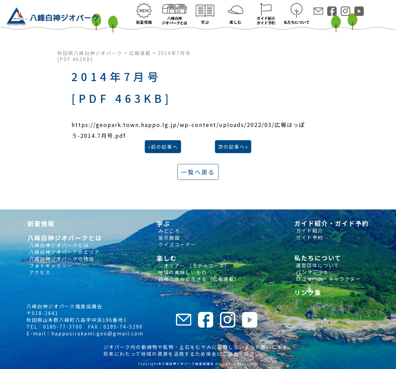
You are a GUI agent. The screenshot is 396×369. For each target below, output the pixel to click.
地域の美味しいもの (182, 272)
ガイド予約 (308, 237)
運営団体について (316, 265)
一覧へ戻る (198, 172)
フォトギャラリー (50, 265)
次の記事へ (231, 146)
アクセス (39, 272)
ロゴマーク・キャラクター (327, 278)
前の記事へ (164, 146)
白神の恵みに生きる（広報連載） (198, 279)
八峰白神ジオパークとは (58, 245)
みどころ (168, 230)
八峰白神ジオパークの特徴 (60, 258)
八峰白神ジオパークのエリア (63, 251)
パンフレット (311, 272)
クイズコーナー (176, 244)
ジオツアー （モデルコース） (193, 265)
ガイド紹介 (308, 230)
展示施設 (168, 237)
